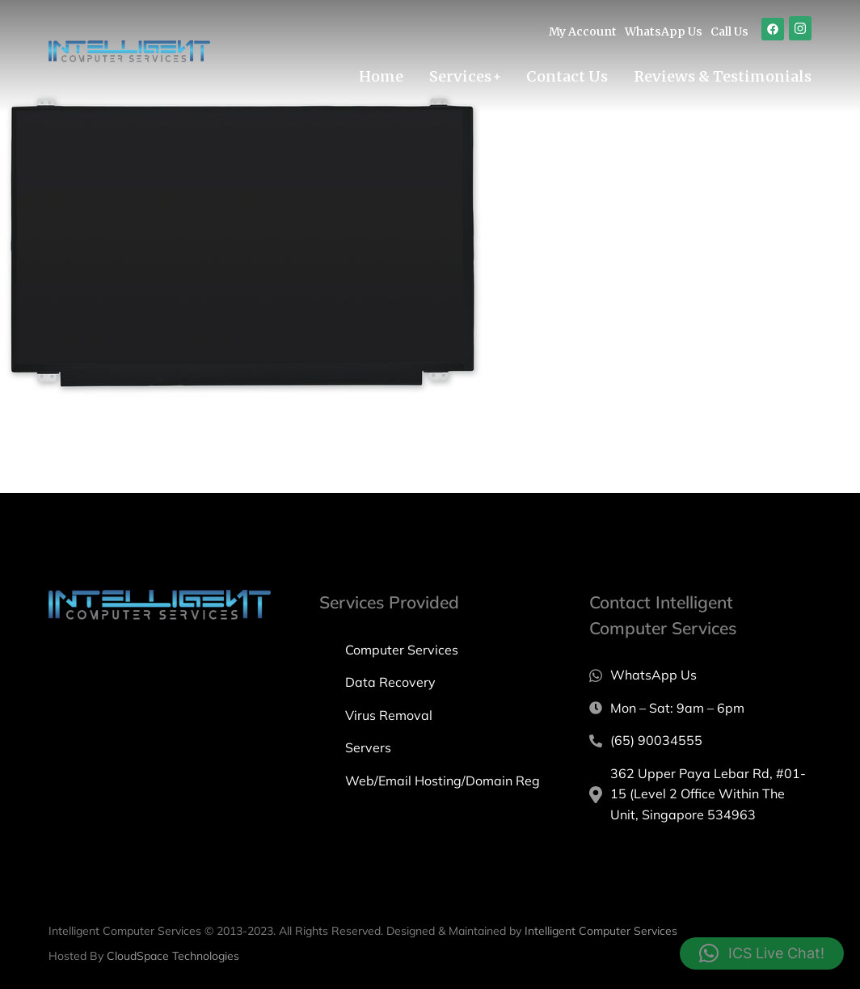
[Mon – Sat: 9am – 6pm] (700, 708)
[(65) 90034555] (700, 740)
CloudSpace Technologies (173, 956)
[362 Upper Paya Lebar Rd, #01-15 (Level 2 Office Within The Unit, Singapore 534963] (700, 795)
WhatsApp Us (663, 31)
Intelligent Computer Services (601, 931)
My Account (583, 31)
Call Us (729, 31)
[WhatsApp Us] (700, 675)
